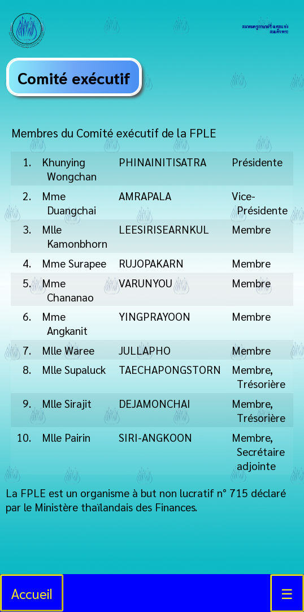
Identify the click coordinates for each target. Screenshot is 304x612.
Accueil (32, 593)
